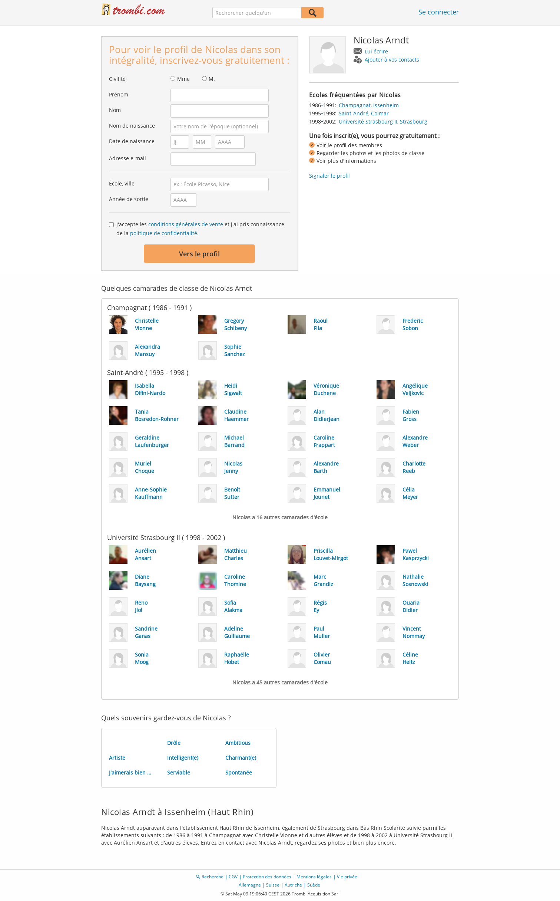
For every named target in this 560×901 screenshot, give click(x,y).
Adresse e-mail (127, 158)
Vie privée (347, 877)
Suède (313, 885)
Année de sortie (128, 199)
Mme (183, 78)
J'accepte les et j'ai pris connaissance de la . (200, 229)
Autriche (293, 885)
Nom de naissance (132, 125)
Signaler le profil (329, 175)
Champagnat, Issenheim (369, 105)
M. (212, 78)
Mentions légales (314, 877)
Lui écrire (376, 51)
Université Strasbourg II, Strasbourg (383, 121)
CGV (233, 877)
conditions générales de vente (185, 224)
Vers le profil (199, 253)
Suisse (272, 885)
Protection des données (267, 877)
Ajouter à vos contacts (392, 59)
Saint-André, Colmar (364, 113)
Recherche (212, 877)
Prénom (118, 94)
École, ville (122, 183)
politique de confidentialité (163, 233)
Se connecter (438, 11)
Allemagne (250, 885)
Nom (115, 110)
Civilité (117, 78)
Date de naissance (132, 141)
